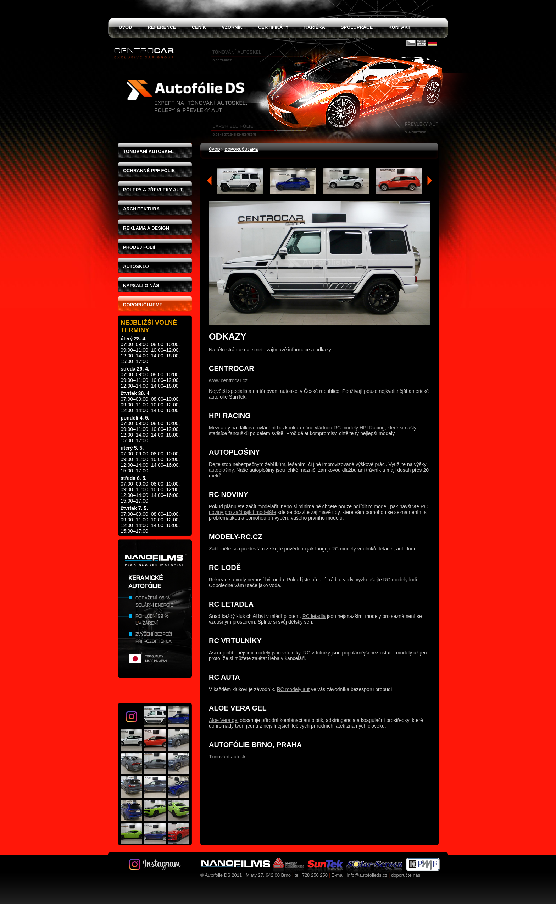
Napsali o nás (141, 285)
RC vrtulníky (316, 653)
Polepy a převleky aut (153, 189)
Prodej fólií (139, 247)
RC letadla (314, 616)
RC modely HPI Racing (359, 428)
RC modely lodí (400, 579)
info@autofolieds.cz (367, 875)
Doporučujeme (142, 304)
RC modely (344, 549)
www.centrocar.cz (228, 380)
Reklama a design (146, 228)
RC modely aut (293, 689)
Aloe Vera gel (223, 720)
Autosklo (136, 266)
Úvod (214, 149)
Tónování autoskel (148, 151)
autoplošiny (221, 470)
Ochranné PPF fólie (149, 170)
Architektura (141, 209)
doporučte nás (405, 875)
